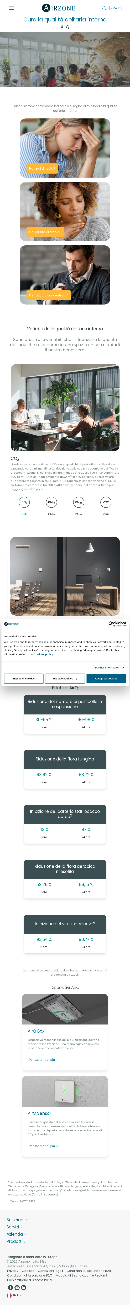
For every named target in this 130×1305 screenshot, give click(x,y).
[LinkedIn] (23, 1287)
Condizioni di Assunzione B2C (30, 1275)
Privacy (13, 1271)
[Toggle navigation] (11, 8)
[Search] (104, 7)
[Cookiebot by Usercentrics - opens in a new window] (111, 624)
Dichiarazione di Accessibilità (29, 1280)
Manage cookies (65, 678)
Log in (116, 7)
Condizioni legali (51, 1271)
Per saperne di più (43, 1059)
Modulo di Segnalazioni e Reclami (82, 1275)
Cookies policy (43, 654)
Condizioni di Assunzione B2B (89, 1271)
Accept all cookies (106, 678)
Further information (107, 667)
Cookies (28, 1271)
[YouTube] (17, 1287)
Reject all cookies (24, 678)
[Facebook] (10, 1287)
